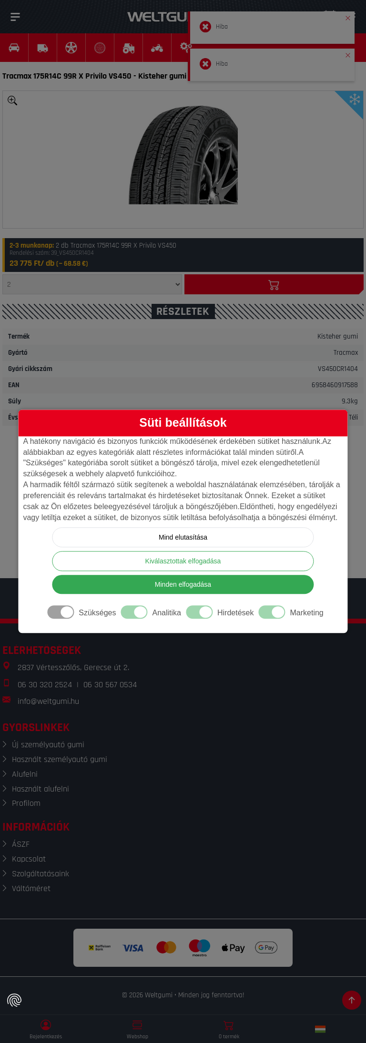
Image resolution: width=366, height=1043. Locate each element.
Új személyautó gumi (48, 744)
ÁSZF (21, 844)
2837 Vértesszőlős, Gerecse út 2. (73, 667)
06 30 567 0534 (110, 684)
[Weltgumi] (172, 16)
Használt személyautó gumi (59, 759)
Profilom (26, 803)
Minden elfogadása (183, 585)
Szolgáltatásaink (40, 873)
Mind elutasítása (183, 538)
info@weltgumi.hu (48, 701)
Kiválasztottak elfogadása (183, 561)
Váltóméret (31, 888)
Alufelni (25, 774)
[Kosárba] (274, 284)
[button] (348, 16)
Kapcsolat (29, 858)
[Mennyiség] (92, 284)
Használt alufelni (40, 788)
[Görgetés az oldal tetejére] (351, 1000)
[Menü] (15, 16)
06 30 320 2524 (45, 684)
